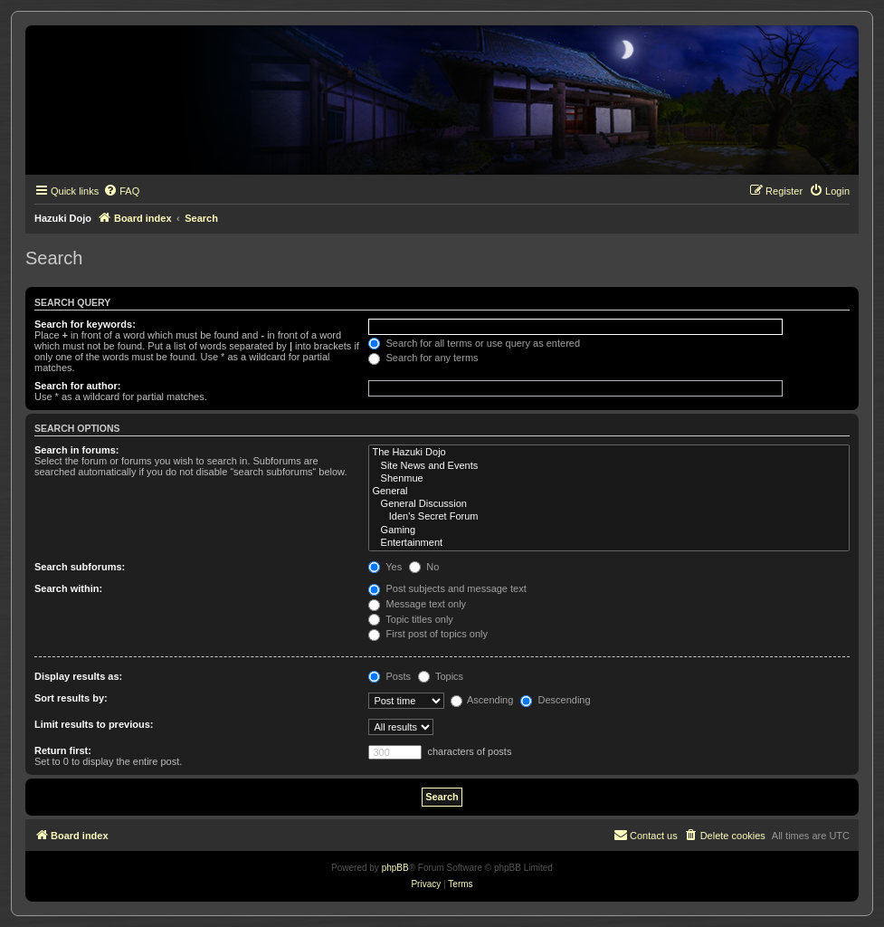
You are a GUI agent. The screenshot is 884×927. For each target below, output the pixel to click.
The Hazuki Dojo (609, 452)
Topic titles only (410, 619)
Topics (440, 676)
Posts (389, 676)
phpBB (395, 868)
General (609, 491)
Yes (385, 566)
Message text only (417, 603)
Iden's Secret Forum (609, 517)
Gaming (609, 530)
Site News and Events (609, 466)
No (424, 566)
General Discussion (609, 504)
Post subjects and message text (447, 588)
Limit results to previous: (93, 724)
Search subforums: (79, 566)
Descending (555, 699)
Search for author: (77, 385)
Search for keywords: (85, 324)
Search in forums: (76, 449)
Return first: (62, 750)
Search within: (68, 588)
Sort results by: (71, 698)
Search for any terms (423, 357)
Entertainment (609, 543)
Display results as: (78, 676)
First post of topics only (428, 633)
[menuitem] (121, 191)
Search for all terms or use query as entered (474, 343)
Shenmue (609, 479)
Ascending (482, 699)
